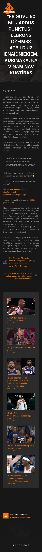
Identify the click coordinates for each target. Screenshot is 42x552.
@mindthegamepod (18, 189)
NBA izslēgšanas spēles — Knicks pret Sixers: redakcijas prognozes (19, 416)
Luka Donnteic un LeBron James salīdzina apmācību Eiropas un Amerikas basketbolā (18, 276)
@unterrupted (9, 192)
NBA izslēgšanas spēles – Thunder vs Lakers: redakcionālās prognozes (17, 478)
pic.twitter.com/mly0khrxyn (14, 194)
